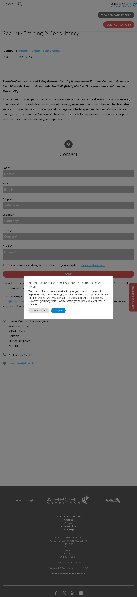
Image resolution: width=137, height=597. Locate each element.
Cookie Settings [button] (39, 310)
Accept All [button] (58, 310)
